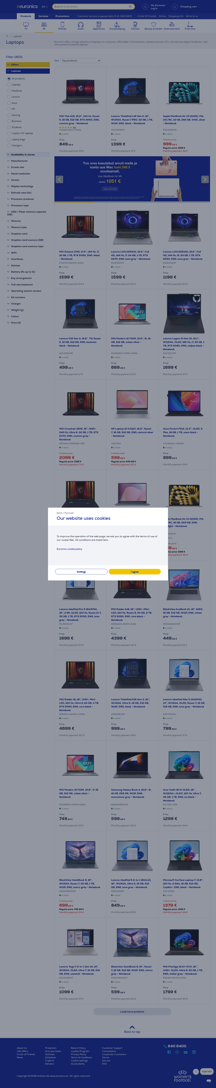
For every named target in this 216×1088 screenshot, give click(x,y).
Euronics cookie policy (69, 549)
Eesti (59, 512)
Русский (69, 512)
